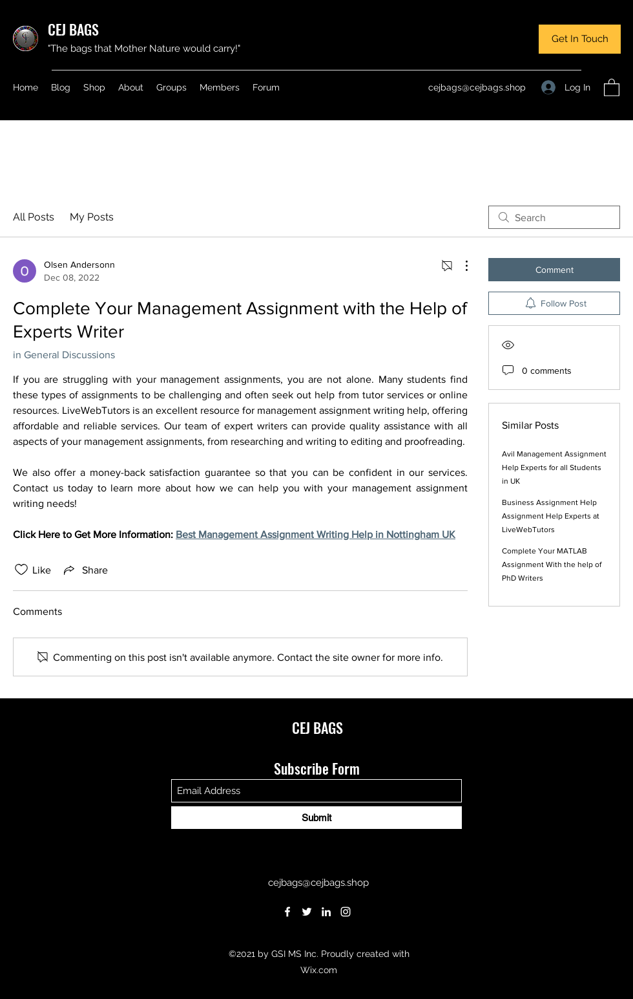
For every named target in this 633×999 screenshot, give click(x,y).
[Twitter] (306, 911)
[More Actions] (460, 266)
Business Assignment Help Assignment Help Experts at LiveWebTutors (550, 516)
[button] (580, 39)
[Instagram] (345, 911)
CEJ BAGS (73, 29)
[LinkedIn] (326, 911)
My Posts (92, 217)
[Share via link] (84, 569)
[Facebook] (287, 911)
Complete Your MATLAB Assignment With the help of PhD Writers (551, 564)
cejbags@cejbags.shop (477, 87)
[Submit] (316, 817)
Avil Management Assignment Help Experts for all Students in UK (554, 467)
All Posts (33, 217)
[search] (554, 217)
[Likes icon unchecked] (21, 569)
